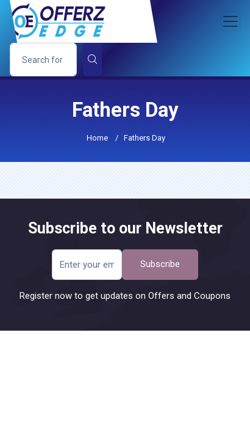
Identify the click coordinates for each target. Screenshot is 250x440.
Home (97, 137)
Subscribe (160, 264)
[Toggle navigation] (230, 21)
